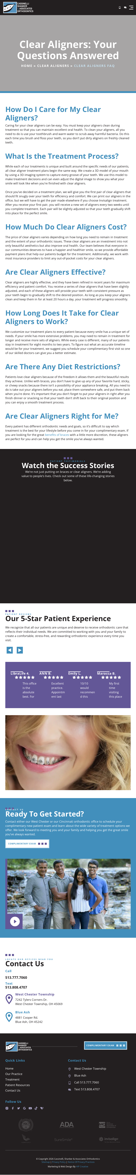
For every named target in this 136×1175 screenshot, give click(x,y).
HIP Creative (82, 1166)
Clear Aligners (53, 65)
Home (26, 65)
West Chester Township (34, 994)
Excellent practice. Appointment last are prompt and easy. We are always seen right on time (58, 690)
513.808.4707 (18, 987)
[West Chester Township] (8, 999)
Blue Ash (22, 1012)
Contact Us (12, 1091)
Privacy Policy (59, 1162)
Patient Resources (17, 1085)
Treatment (12, 1080)
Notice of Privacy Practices (81, 1162)
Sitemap (46, 1162)
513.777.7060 (18, 977)
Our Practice (13, 1074)
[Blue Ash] (8, 1017)
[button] (131, 7)
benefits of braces (57, 435)
